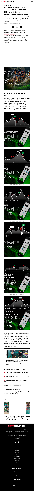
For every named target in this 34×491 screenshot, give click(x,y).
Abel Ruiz (7, 23)
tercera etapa (15, 106)
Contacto (17, 476)
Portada (17, 450)
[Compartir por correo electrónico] (17, 27)
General (17, 452)
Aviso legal (17, 481)
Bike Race (12, 34)
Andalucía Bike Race (21, 340)
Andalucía (6, 34)
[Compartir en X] (13, 27)
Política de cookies (17, 485)
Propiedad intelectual (17, 487)
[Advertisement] (17, 54)
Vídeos (17, 466)
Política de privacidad (17, 483)
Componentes (17, 456)
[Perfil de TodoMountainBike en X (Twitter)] (15, 442)
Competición (17, 462)
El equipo (17, 473)
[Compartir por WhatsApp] (20, 27)
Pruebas (17, 464)
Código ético (17, 474)
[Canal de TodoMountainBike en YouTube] (19, 442)
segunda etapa (17, 376)
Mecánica (17, 460)
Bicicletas (17, 454)
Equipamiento (17, 458)
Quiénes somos (17, 471)
